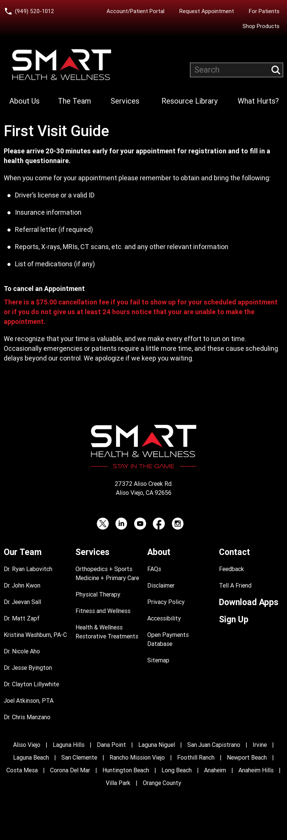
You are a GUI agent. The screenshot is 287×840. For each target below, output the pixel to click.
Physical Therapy (97, 594)
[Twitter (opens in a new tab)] (103, 524)
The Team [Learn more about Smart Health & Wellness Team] (74, 100)
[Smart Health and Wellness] (62, 65)
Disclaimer (161, 585)
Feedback (231, 569)
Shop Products (261, 26)
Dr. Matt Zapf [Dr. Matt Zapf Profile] (22, 618)
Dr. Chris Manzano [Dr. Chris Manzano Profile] (27, 717)
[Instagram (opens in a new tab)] (177, 524)
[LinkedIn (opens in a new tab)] (121, 524)
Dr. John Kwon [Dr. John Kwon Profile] (22, 585)
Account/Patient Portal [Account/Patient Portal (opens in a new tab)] (135, 11)
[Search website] (236, 69)
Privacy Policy (166, 602)
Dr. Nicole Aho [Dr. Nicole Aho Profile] (22, 651)
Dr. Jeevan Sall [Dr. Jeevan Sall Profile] (22, 602)
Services (125, 100)
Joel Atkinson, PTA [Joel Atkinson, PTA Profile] (28, 700)
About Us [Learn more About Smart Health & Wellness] (24, 100)
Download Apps (248, 602)
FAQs (154, 569)
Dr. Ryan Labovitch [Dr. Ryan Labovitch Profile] (28, 569)
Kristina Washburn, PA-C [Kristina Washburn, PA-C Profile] (35, 634)
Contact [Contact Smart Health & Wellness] (234, 552)
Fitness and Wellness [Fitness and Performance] (102, 610)
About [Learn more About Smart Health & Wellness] (158, 552)
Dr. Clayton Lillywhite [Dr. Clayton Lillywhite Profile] (31, 684)
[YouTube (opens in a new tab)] (140, 524)
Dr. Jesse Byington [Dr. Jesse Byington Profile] (28, 667)
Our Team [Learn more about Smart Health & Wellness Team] (22, 552)
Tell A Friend (235, 585)
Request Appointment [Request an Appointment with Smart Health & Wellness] (206, 11)
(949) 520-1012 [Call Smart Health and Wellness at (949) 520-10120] (34, 11)
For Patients (264, 11)
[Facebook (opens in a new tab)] (159, 524)
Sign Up (234, 619)
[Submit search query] (275, 69)
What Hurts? (258, 100)
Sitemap (158, 660)
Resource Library (189, 100)
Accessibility (164, 618)
